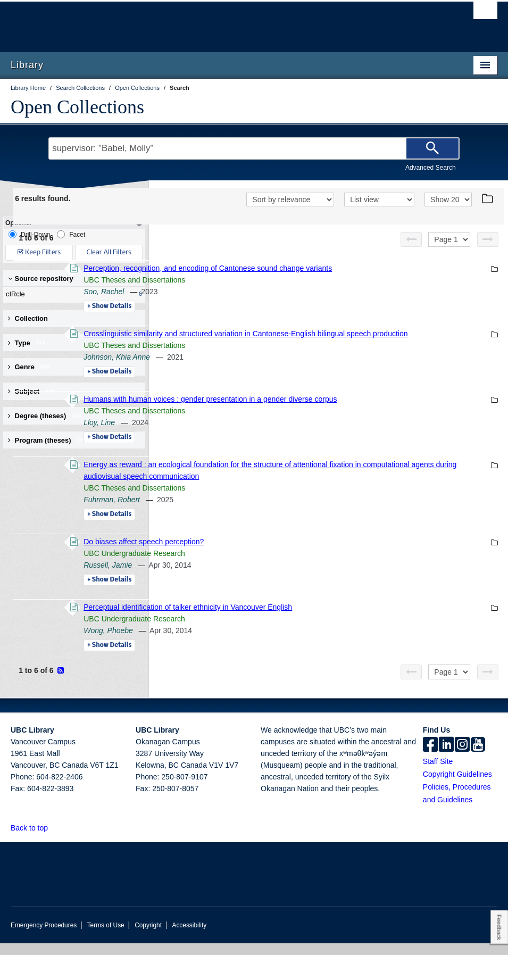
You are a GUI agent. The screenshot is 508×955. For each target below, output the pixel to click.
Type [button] (27, 343)
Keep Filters (39, 252)
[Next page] (487, 239)
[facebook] (430, 757)
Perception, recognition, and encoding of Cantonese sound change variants (353, 268)
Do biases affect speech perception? (289, 553)
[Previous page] (411, 239)
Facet (71, 234)
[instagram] (462, 757)
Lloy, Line (245, 434)
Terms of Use (105, 937)
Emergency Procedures (44, 937)
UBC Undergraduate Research (280, 565)
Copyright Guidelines (457, 786)
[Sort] (290, 199)
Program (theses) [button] (47, 440)
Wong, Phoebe (254, 642)
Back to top (34, 839)
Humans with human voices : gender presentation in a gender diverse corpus (355, 410)
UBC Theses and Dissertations (280, 280)
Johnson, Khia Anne (262, 368)
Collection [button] (28, 318)
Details (255, 306)
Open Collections (77, 107)
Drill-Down (29, 234)
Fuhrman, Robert (257, 511)
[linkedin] (446, 757)
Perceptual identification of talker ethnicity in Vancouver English (333, 618)
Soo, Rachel (249, 291)
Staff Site (438, 773)
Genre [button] (29, 367)
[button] (54, 839)
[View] (379, 199)
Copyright (148, 937)
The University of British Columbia (217, 22)
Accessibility (189, 937)
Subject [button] (31, 391)
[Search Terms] (253, 148)
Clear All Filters (109, 252)
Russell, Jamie (253, 576)
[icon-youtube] (478, 757)
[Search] (432, 148)
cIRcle (72, 294)
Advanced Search (430, 167)
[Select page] (449, 239)
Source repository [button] (40, 279)
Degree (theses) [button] (45, 416)
